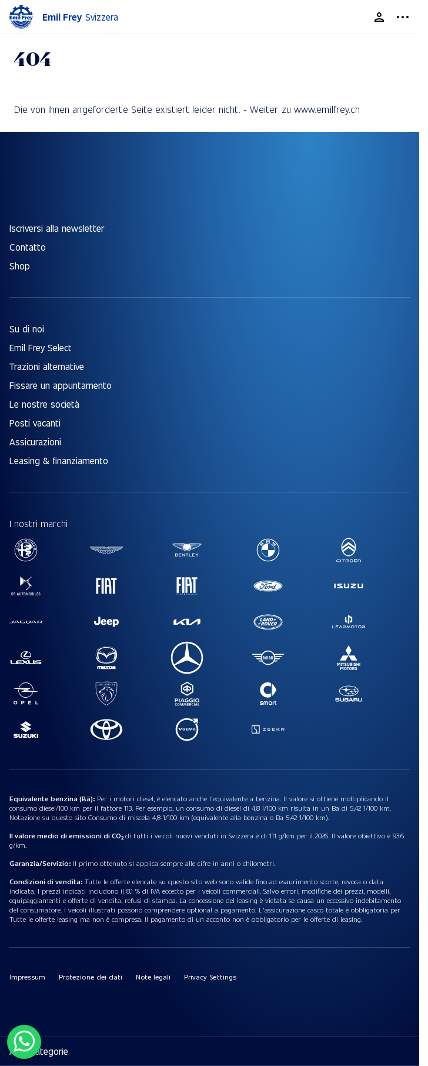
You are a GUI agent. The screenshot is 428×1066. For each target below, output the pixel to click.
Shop (19, 265)
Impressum (27, 976)
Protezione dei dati (90, 976)
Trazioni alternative (46, 366)
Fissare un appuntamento (60, 385)
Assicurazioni (35, 441)
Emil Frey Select (40, 347)
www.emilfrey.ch (327, 109)
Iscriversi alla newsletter (56, 228)
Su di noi (26, 328)
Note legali (153, 976)
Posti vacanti (35, 423)
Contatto (27, 247)
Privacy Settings (210, 976)
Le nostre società (44, 404)
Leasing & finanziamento (58, 460)
